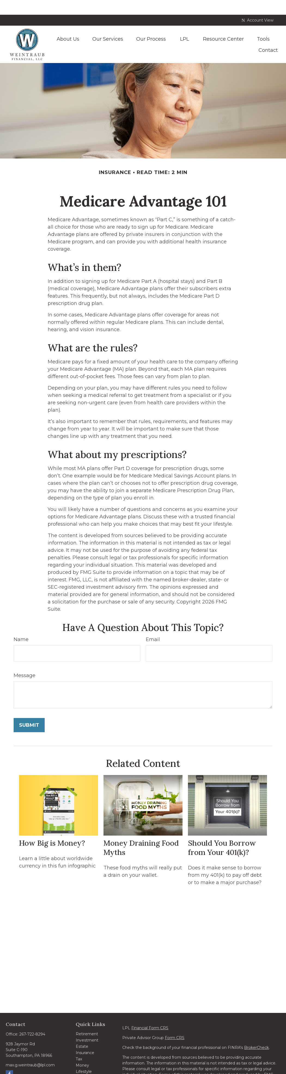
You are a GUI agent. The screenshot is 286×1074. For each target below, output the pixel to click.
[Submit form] (29, 710)
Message (24, 661)
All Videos (85, 1069)
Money (82, 1050)
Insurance (85, 1038)
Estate (82, 1031)
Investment (87, 1025)
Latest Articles (89, 1063)
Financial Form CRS (149, 1013)
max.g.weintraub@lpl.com (30, 1050)
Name (21, 625)
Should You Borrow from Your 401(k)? (222, 833)
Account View (257, 5)
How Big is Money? (52, 828)
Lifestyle (84, 1056)
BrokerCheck (256, 1032)
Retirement (87, 1019)
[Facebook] (9, 1059)
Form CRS (174, 1023)
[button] (68, 23)
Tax (79, 1044)
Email (153, 625)
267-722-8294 (32, 1019)
